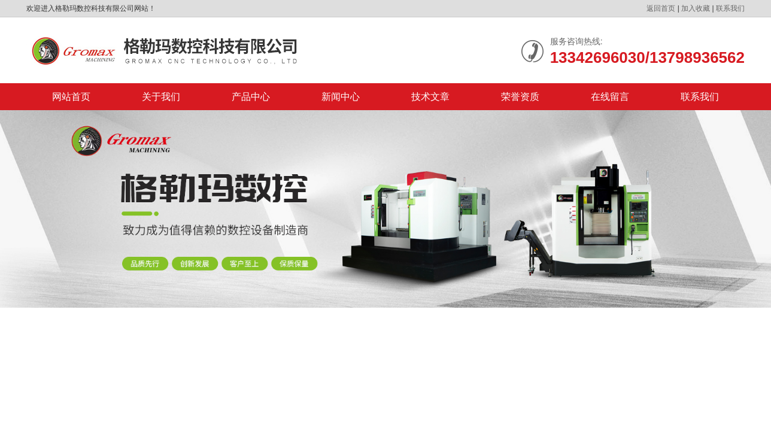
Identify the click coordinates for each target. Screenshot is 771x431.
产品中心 (251, 97)
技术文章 (430, 97)
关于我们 (161, 97)
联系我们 (730, 8)
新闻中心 (340, 97)
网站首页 (71, 97)
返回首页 (660, 8)
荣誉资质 (520, 97)
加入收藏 (695, 8)
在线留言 (610, 97)
